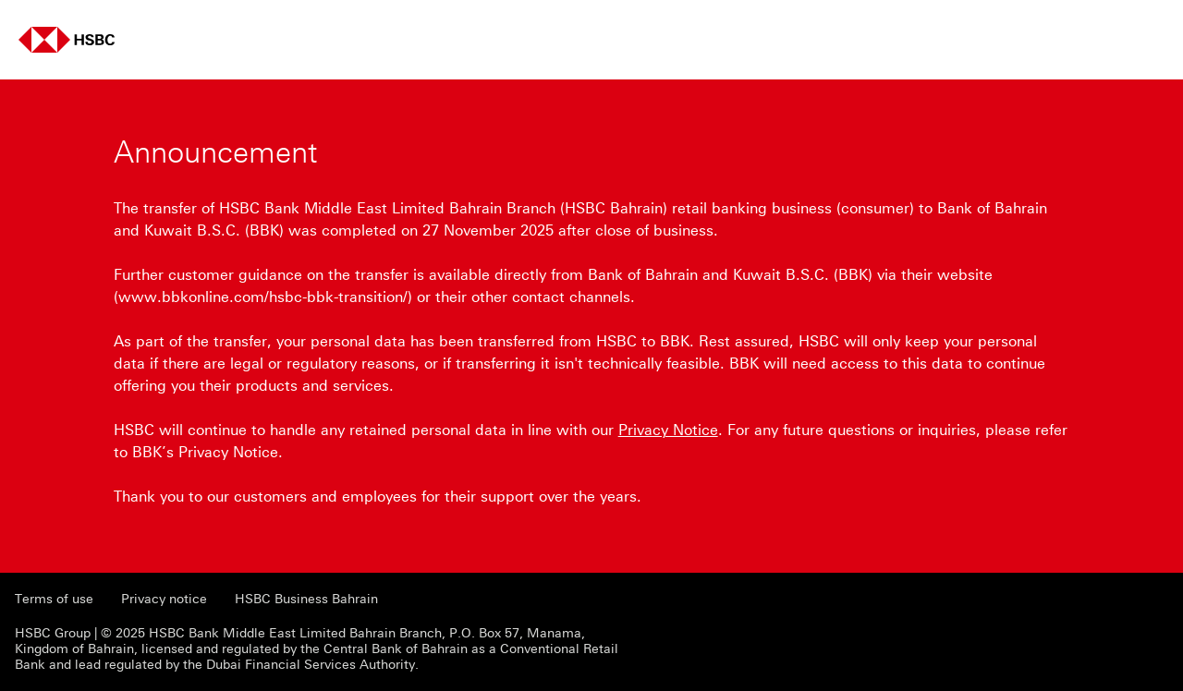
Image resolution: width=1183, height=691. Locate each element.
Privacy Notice (668, 430)
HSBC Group (53, 633)
